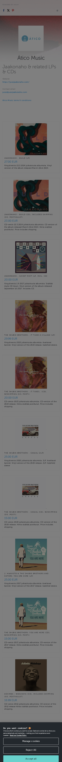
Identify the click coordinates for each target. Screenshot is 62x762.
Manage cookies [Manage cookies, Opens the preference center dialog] (31, 745)
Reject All (31, 754)
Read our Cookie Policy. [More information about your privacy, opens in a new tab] (18, 740)
